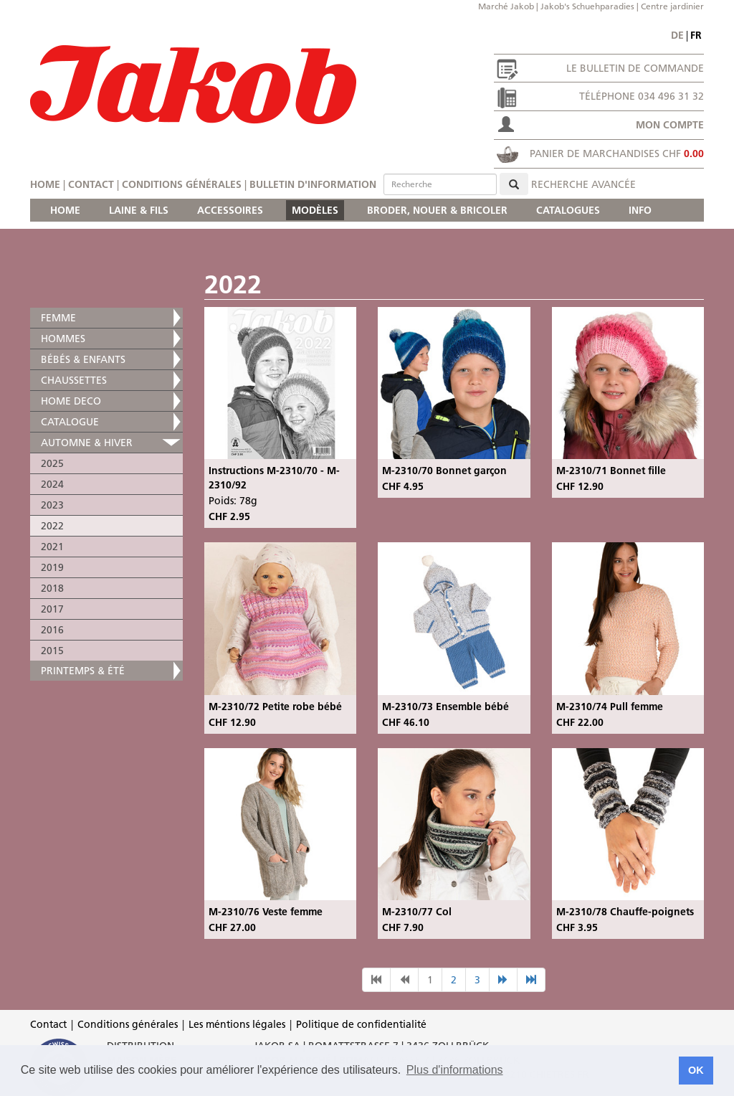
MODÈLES (315, 210)
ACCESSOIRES (230, 210)
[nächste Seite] (503, 980)
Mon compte (670, 124)
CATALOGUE (70, 421)
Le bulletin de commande (635, 68)
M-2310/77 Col (417, 911)
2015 (52, 650)
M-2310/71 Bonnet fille (611, 470)
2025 (52, 463)
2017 (52, 609)
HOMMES (63, 338)
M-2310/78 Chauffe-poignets (625, 911)
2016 (52, 629)
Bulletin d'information (312, 184)
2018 (52, 588)
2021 (52, 546)
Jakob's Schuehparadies (587, 6)
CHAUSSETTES (74, 380)
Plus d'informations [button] (454, 1070)
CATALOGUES (568, 210)
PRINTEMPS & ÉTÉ (83, 670)
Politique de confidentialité (361, 1024)
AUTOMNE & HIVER (87, 442)
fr (696, 35)
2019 (52, 567)
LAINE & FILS (138, 210)
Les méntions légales (237, 1024)
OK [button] (696, 1070)
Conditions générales (182, 184)
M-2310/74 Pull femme (609, 706)
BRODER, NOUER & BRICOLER (437, 210)
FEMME (58, 317)
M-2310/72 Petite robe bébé (275, 706)
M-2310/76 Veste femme (266, 911)
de (677, 35)
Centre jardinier (672, 6)
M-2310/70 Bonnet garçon (444, 470)
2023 (52, 505)
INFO (640, 210)
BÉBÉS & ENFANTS (83, 359)
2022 (52, 525)
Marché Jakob (506, 6)
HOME (65, 210)
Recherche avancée (583, 184)
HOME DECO (71, 401)
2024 (52, 484)
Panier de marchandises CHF (617, 153)
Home (45, 184)
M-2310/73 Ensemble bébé (445, 706)
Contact (91, 184)
